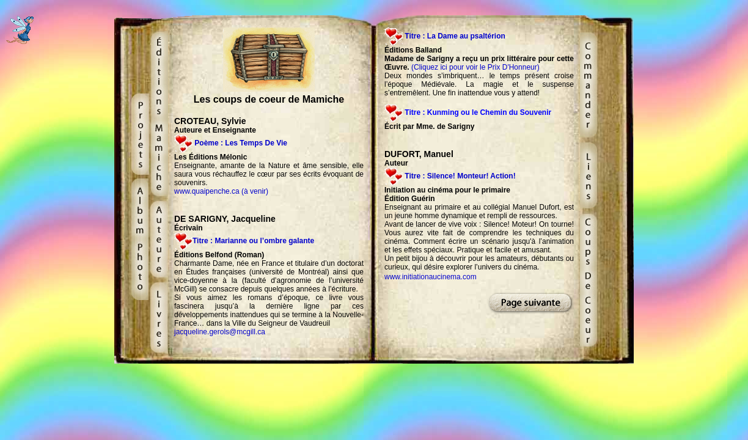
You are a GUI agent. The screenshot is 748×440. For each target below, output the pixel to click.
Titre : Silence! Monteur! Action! (459, 176)
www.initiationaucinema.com (430, 277)
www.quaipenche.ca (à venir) (221, 191)
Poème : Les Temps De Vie (240, 143)
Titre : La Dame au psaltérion (455, 36)
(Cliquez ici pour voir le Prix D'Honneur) (475, 67)
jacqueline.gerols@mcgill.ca (219, 332)
